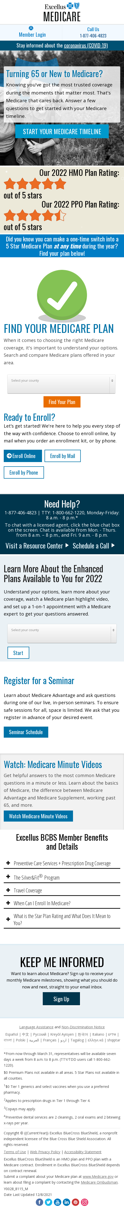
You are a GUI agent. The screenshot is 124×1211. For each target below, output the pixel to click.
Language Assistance (36, 1027)
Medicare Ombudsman (99, 1182)
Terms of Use (15, 1151)
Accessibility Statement (83, 1151)
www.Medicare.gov (98, 1176)
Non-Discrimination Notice (83, 1027)
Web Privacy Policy (45, 1151)
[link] (31, 32)
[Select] (61, 384)
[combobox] (61, 384)
